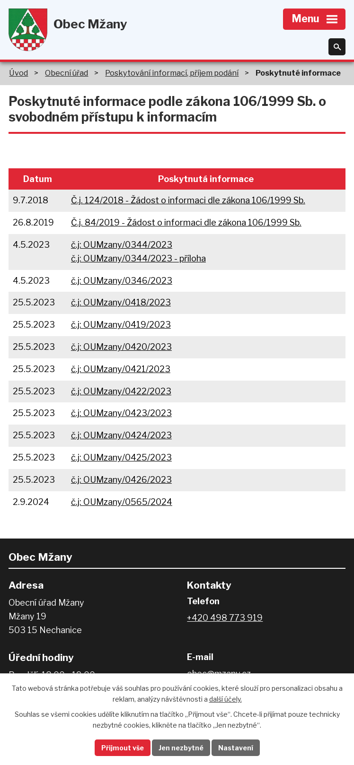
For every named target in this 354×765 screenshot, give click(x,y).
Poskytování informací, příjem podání (172, 73)
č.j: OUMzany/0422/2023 (121, 391)
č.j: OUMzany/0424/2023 (121, 435)
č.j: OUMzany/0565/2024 (121, 502)
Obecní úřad (66, 73)
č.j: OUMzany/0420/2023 (121, 347)
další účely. (225, 699)
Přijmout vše (122, 748)
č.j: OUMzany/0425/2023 (121, 457)
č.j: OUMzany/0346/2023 (121, 281)
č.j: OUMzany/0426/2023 (121, 480)
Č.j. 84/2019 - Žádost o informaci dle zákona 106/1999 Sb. (186, 222)
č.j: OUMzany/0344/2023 (121, 245)
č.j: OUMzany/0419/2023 (121, 325)
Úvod (18, 73)
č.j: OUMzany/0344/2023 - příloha (138, 258)
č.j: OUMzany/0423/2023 (121, 413)
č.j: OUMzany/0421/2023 (120, 369)
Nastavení (235, 748)
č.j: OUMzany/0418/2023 (121, 302)
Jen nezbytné (181, 748)
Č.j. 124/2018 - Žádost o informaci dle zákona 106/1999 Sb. (188, 200)
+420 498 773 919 (225, 618)
